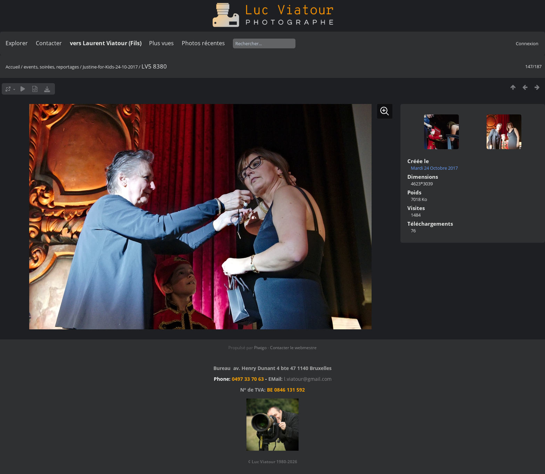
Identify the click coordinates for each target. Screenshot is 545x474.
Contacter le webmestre (293, 348)
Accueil (13, 67)
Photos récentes (203, 43)
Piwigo (260, 348)
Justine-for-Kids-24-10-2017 (110, 67)
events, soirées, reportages (52, 67)
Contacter (49, 43)
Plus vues (161, 43)
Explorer (17, 43)
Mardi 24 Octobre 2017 (434, 168)
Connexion (527, 43)
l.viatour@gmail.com (308, 379)
